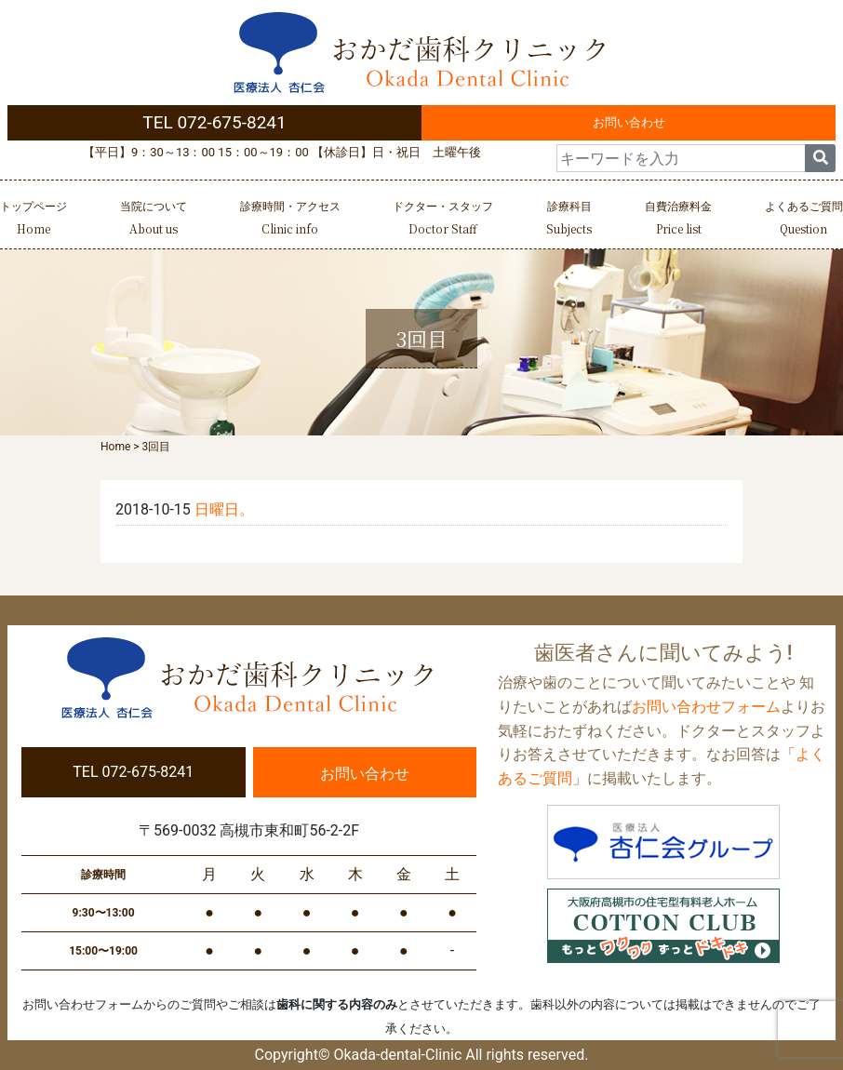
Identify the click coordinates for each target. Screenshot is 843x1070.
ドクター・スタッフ (443, 220)
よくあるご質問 (804, 220)
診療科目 (569, 220)
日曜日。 (224, 509)
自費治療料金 (678, 220)
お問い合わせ (629, 122)
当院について (153, 220)
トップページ (33, 220)
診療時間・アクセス (290, 220)
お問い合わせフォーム (706, 707)
